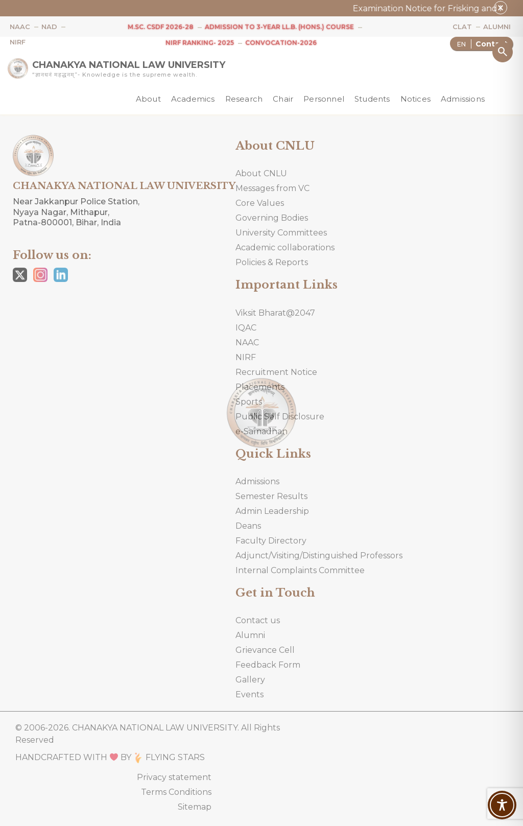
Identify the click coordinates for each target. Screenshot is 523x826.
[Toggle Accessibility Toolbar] (502, 805)
